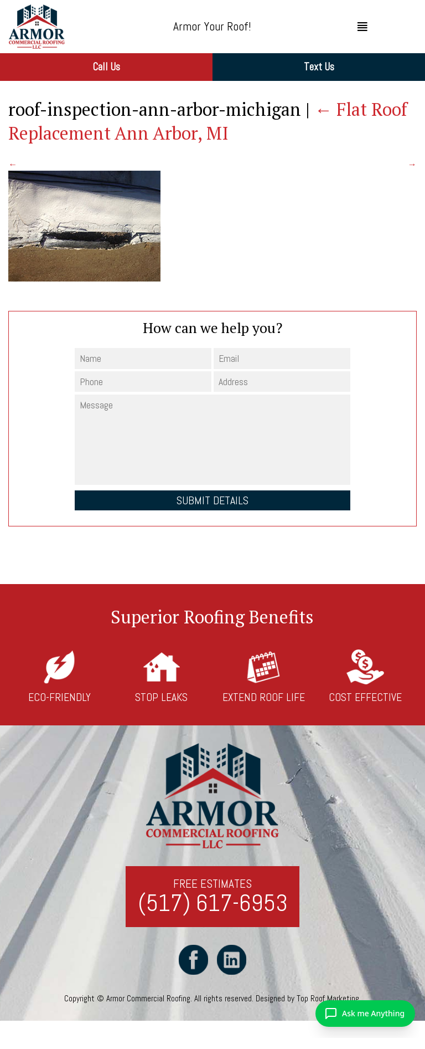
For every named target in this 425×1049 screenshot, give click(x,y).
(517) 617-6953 (213, 903)
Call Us (106, 67)
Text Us (319, 67)
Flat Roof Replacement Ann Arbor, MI (207, 121)
